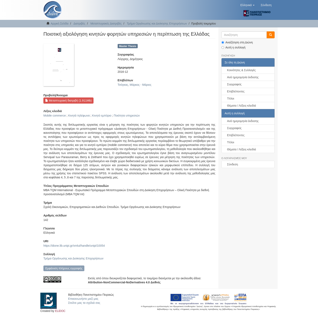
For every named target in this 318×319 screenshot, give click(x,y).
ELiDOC (60, 311)
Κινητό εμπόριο (101, 115)
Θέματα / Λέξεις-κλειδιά (241, 105)
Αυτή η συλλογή (233, 47)
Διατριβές (79, 23)
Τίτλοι (230, 98)
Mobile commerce (54, 115)
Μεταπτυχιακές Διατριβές (106, 23)
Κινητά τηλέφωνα (79, 115)
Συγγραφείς (234, 84)
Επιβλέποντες (236, 91)
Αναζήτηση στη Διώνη (237, 42)
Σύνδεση (232, 164)
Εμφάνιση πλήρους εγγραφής (63, 268)
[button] (247, 5)
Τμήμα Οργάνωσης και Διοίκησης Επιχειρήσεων (157, 23)
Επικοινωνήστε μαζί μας (83, 298)
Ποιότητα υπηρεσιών (127, 115)
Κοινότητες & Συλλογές (241, 70)
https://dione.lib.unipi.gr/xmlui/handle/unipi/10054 (74, 245)
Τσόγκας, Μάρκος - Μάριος (134, 84)
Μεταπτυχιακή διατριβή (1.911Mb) (68, 100)
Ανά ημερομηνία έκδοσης (243, 77)
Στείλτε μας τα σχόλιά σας (84, 302)
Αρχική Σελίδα (59, 23)
